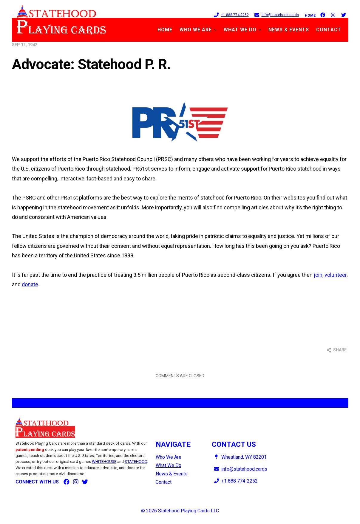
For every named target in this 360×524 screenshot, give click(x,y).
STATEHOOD (136, 461)
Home (310, 15)
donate (30, 284)
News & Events (288, 30)
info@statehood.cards (275, 14)
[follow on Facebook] (322, 14)
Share (337, 350)
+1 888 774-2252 (230, 14)
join (318, 275)
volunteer (336, 275)
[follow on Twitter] (343, 14)
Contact (328, 30)
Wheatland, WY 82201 (239, 457)
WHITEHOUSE (104, 461)
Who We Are (196, 30)
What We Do (240, 30)
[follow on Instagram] (333, 14)
